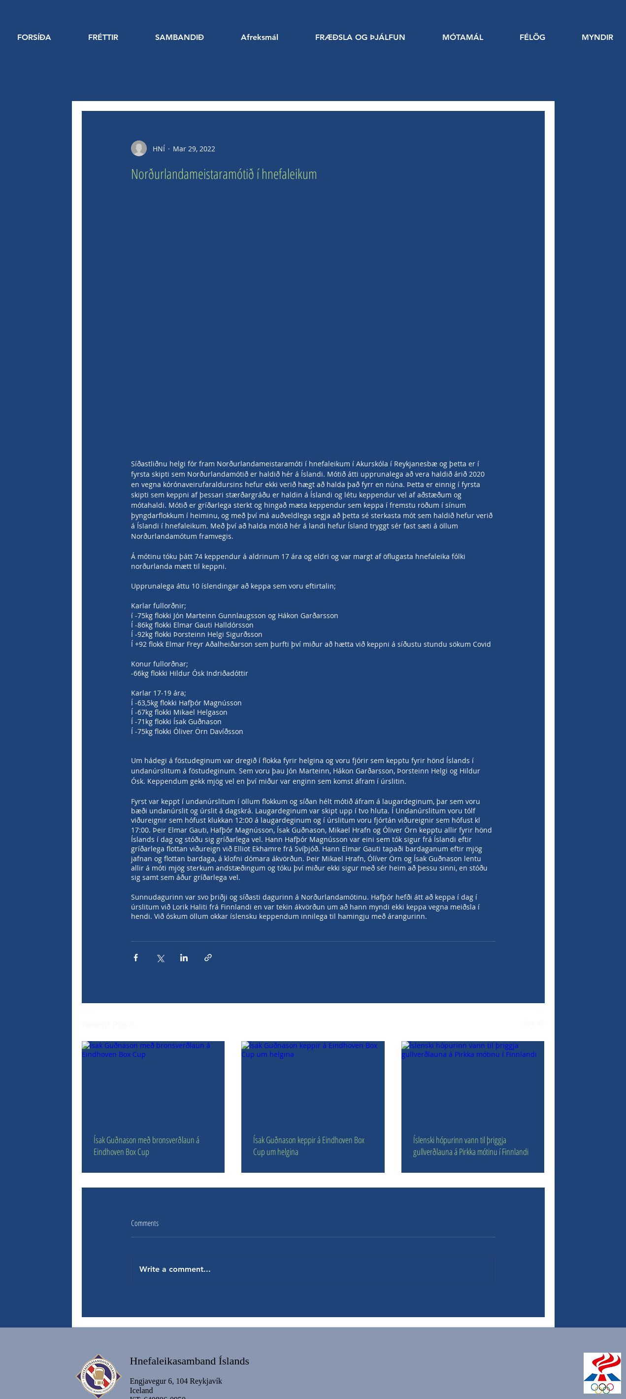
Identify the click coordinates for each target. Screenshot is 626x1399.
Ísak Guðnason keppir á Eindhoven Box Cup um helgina (308, 1145)
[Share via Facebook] (135, 957)
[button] (360, 37)
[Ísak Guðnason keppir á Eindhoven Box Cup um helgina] (313, 1081)
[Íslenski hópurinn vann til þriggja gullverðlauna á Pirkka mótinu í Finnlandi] (473, 1081)
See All (534, 1023)
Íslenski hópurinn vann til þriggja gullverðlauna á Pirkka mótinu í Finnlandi (470, 1145)
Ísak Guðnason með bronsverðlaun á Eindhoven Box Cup (146, 1145)
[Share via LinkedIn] (184, 957)
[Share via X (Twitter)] (160, 957)
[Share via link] (208, 957)
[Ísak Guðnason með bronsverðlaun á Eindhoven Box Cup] (153, 1081)
